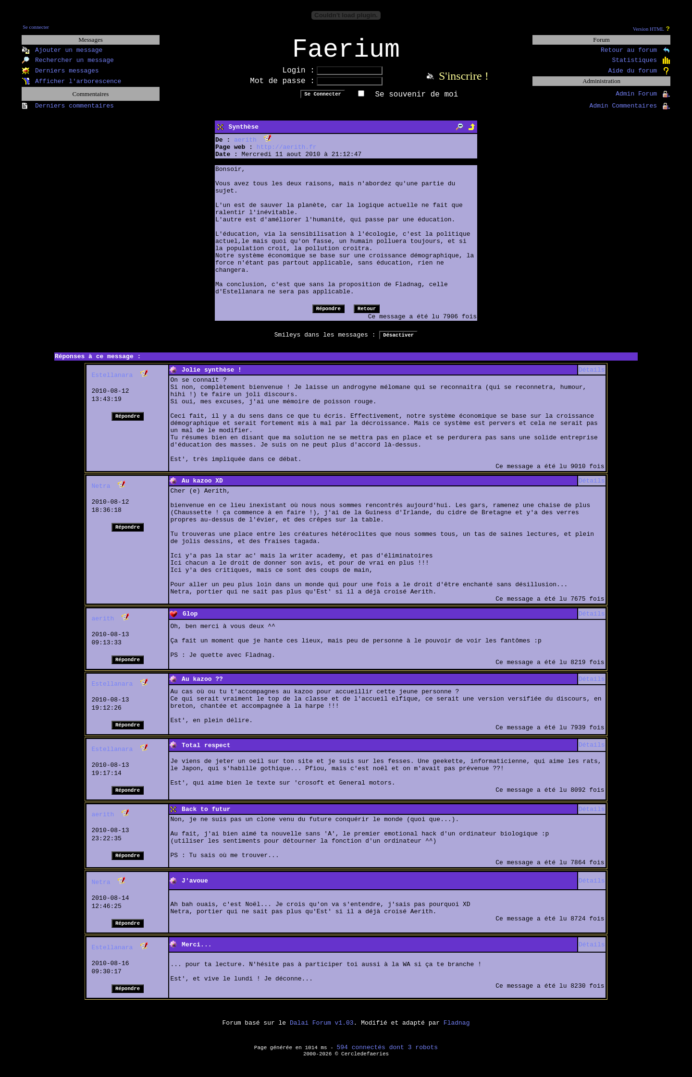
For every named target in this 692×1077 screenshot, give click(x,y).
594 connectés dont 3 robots (387, 1053)
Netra (100, 492)
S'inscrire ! (464, 82)
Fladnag (457, 1029)
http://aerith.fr (287, 153)
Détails (592, 376)
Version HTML (648, 29)
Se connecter (36, 27)
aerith (245, 146)
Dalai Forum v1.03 (322, 1029)
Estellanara (112, 381)
